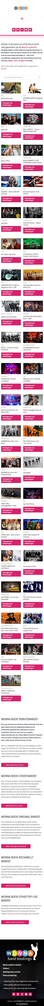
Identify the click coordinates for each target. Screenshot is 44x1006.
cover (15, 61)
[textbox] (21, 77)
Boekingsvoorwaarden (11, 972)
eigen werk (24, 61)
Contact (6, 968)
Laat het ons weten (13, 914)
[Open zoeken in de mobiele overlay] (22, 24)
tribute (10, 61)
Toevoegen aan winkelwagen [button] (7, 104)
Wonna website (28, 47)
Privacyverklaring (10, 975)
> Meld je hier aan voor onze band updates (19, 988)
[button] (22, 18)
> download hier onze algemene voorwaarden (20, 981)
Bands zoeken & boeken (12, 965)
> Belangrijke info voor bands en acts (17, 985)
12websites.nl (23, 1004)
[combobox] (22, 77)
